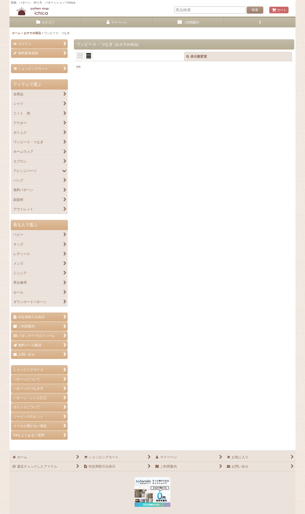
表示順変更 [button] (196, 56)
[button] (259, 22)
